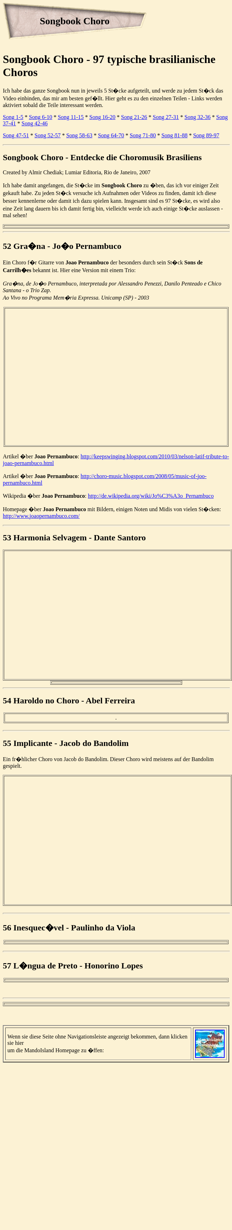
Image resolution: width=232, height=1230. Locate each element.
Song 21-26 (134, 117)
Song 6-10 (40, 117)
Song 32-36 (198, 117)
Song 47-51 (16, 135)
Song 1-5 (13, 117)
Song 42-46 (34, 123)
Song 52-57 (47, 135)
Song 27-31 (166, 117)
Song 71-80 (143, 135)
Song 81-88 (174, 135)
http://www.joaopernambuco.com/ (41, 516)
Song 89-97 (206, 135)
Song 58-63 (79, 135)
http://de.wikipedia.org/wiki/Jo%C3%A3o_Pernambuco (151, 496)
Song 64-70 (111, 135)
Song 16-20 (102, 117)
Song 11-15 (71, 117)
